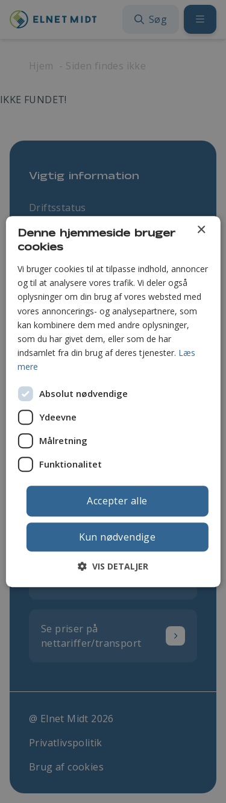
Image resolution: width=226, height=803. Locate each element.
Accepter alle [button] (117, 500)
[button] (113, 566)
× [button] (201, 230)
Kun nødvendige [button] (117, 537)
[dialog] (113, 401)
